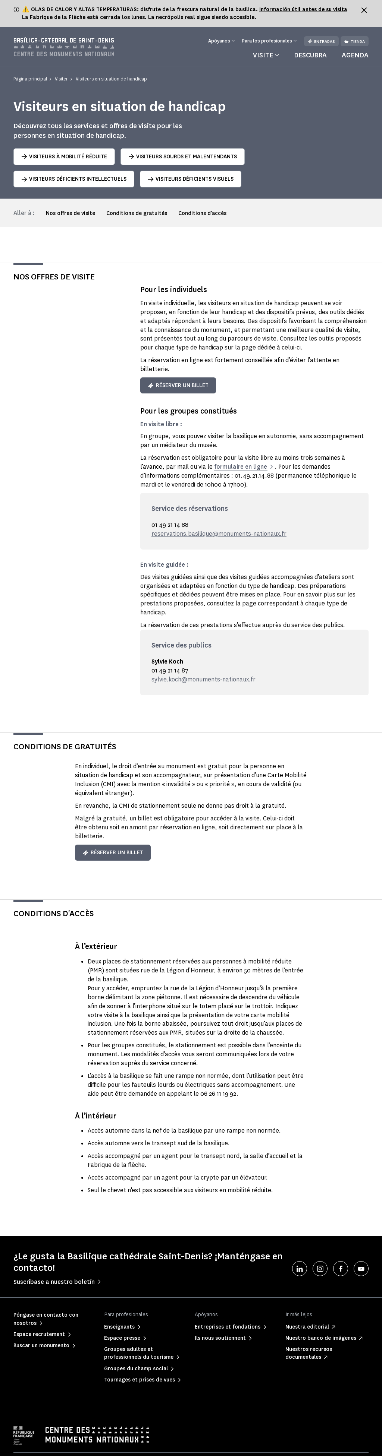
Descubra (310, 55)
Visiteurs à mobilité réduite (64, 156)
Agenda (355, 55)
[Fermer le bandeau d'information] (364, 10)
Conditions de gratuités (136, 213)
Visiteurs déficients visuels (191, 179)
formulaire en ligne (240, 467)
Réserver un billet (178, 385)
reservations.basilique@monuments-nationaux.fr (218, 534)
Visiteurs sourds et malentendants (182, 156)
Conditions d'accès (202, 213)
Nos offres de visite (70, 213)
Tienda (354, 41)
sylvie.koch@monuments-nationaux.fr (203, 679)
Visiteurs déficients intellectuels (73, 179)
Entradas (321, 41)
